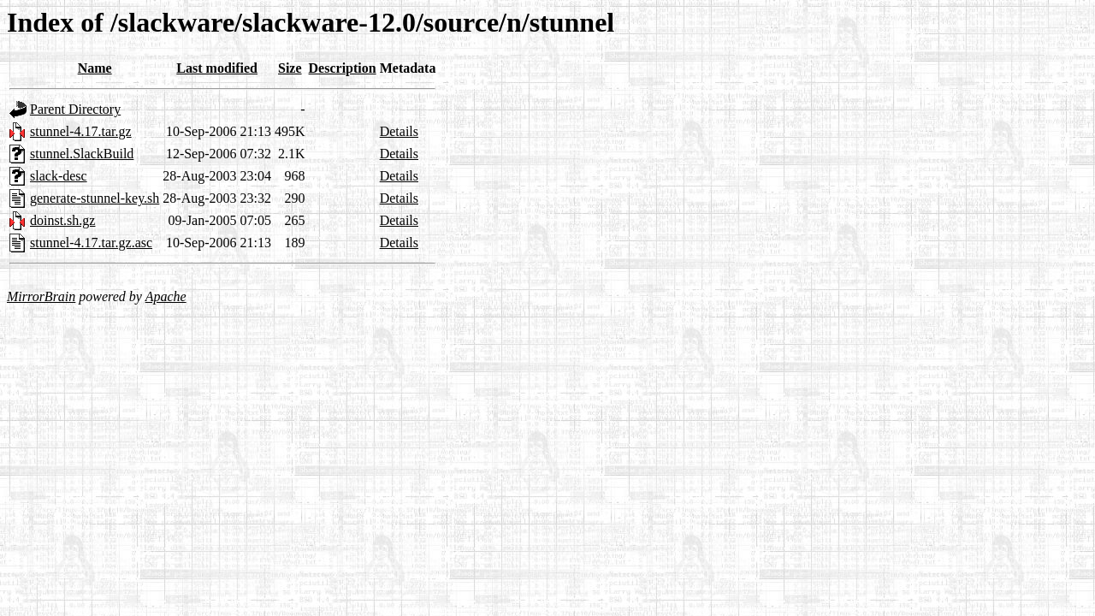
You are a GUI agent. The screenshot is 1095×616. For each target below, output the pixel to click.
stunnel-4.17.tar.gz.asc (91, 242)
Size (290, 68)
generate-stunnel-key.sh (94, 198)
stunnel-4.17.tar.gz (81, 131)
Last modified (216, 68)
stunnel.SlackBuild (81, 153)
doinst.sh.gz (62, 220)
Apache (165, 296)
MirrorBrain (41, 296)
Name (95, 68)
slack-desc (58, 176)
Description (342, 68)
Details (399, 131)
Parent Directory (75, 109)
